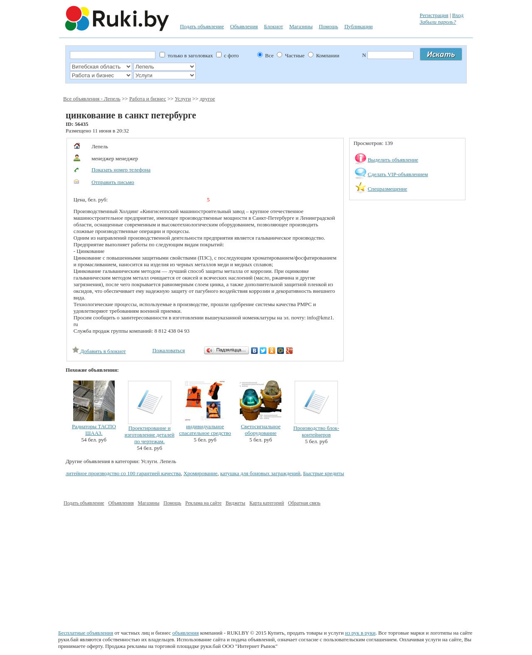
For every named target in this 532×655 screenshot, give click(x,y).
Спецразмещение (387, 189)
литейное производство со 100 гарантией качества (123, 473)
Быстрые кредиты (323, 473)
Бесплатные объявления (85, 633)
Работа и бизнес (147, 99)
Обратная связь (304, 503)
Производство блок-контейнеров (316, 431)
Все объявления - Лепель (92, 99)
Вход (457, 15)
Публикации (358, 26)
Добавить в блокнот (99, 351)
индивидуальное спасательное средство (205, 429)
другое (207, 99)
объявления (185, 633)
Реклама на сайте (203, 503)
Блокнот (273, 26)
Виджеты (235, 503)
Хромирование (200, 473)
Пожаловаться (169, 350)
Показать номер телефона (120, 170)
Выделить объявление (393, 160)
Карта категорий (266, 503)
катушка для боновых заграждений (260, 473)
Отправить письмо (112, 182)
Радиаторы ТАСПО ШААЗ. (94, 429)
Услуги (183, 99)
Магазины (301, 26)
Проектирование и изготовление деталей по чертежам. (150, 434)
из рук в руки (360, 633)
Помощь (328, 26)
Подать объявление (202, 26)
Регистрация (434, 15)
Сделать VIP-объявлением (398, 174)
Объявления (244, 26)
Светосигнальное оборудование (261, 429)
